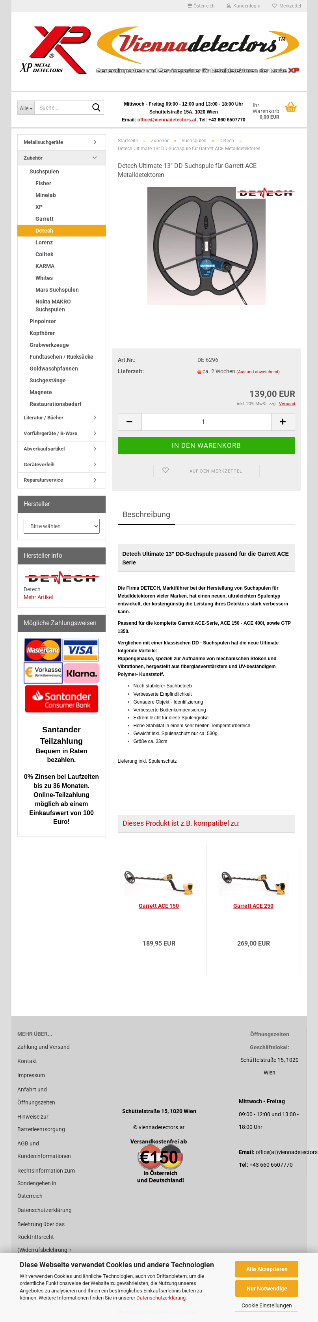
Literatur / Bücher (43, 418)
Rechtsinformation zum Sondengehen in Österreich (46, 1183)
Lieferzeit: (131, 371)
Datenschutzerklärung (161, 1298)
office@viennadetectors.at (167, 120)
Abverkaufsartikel (44, 449)
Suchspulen (44, 171)
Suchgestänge (48, 380)
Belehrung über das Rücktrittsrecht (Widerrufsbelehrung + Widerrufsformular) (44, 1243)
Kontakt (27, 1061)
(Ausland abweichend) (258, 371)
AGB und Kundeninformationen (44, 1149)
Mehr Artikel (38, 597)
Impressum (31, 1075)
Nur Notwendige (267, 1288)
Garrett (44, 219)
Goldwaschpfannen (54, 368)
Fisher (43, 183)
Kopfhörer (42, 333)
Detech (44, 230)
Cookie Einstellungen (267, 1305)
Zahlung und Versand (43, 1047)
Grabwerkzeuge (49, 345)
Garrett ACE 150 (159, 906)
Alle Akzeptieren (267, 1269)
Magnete (41, 392)
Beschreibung (146, 514)
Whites (44, 278)
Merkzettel (286, 6)
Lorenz (44, 242)
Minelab (45, 195)
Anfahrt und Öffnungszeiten (36, 1095)
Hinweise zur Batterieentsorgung (41, 1122)
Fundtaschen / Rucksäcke (61, 357)
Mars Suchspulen (57, 290)
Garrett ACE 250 (253, 906)
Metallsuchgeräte (43, 142)
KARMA (44, 266)
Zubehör (33, 158)
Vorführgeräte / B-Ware (50, 433)
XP (39, 207)
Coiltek (44, 254)
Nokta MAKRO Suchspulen (53, 305)
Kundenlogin (243, 6)
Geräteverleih (39, 464)
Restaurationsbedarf (56, 404)
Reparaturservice (43, 480)
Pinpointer (43, 321)
